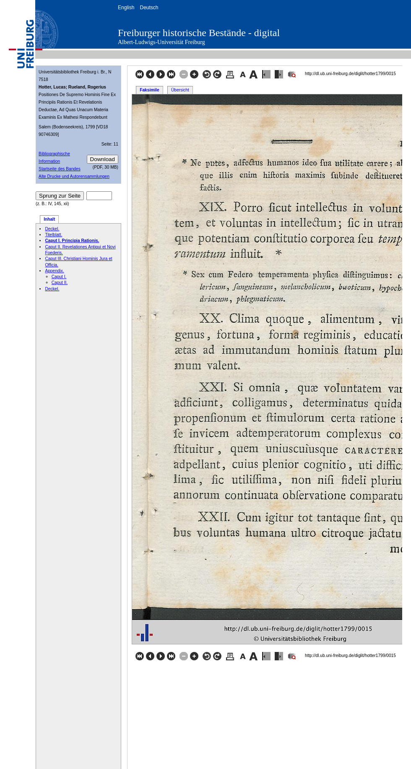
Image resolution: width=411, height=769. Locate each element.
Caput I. (59, 276)
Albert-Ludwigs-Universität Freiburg (161, 42)
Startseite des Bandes (60, 169)
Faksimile (149, 90)
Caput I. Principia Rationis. (72, 240)
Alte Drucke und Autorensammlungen (74, 176)
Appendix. (54, 270)
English (126, 7)
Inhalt (49, 219)
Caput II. (60, 282)
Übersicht (180, 90)
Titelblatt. (53, 234)
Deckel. (52, 229)
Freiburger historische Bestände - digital (199, 32)
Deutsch (149, 7)
